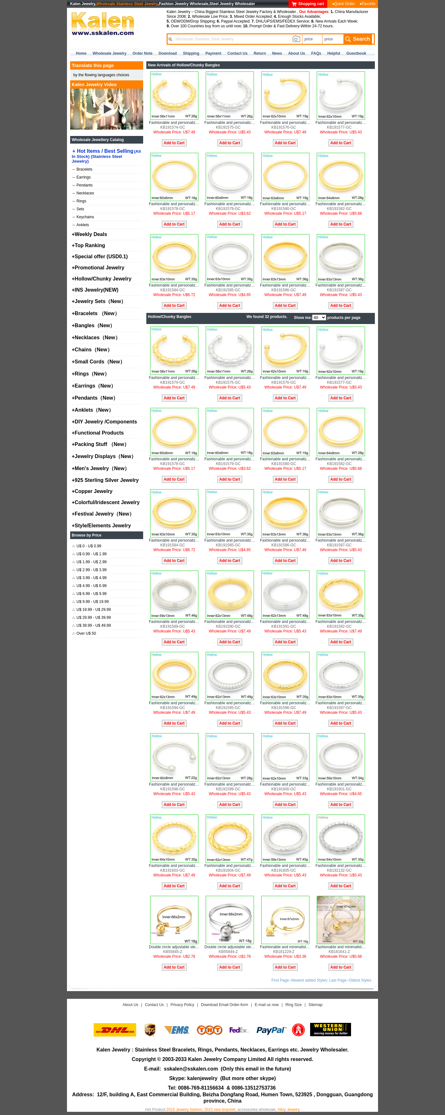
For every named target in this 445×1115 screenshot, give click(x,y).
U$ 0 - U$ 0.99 (86, 546)
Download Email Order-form (224, 1005)
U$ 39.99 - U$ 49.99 (91, 625)
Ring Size (293, 1005)
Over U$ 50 (84, 633)
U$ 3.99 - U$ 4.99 (89, 578)
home (81, 53)
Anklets (80, 225)
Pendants (82, 185)
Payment (213, 53)
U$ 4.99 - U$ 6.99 (89, 586)
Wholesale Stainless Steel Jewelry (127, 4)
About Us (130, 1005)
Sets (78, 209)
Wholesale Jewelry (110, 53)
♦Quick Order (343, 4)
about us (296, 53)
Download (168, 53)
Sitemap (315, 1005)
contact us (238, 53)
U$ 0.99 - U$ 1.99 (89, 554)
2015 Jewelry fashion (184, 1109)
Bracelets (82, 169)
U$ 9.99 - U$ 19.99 (90, 601)
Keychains (83, 217)
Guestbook (356, 53)
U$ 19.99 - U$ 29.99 (91, 609)
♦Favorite (367, 4)
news (277, 53)
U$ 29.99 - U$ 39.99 (91, 617)
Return (260, 53)
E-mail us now (267, 1005)
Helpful (333, 53)
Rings (79, 201)
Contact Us (154, 1005)
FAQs (316, 53)
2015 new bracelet (220, 1109)
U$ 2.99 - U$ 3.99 (89, 570)
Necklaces (83, 193)
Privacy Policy (182, 1005)
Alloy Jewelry (288, 1109)
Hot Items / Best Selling (106, 156)
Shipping (191, 53)
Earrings (81, 177)
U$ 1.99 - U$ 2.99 (89, 562)
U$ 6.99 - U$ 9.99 (89, 593)
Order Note (143, 53)
